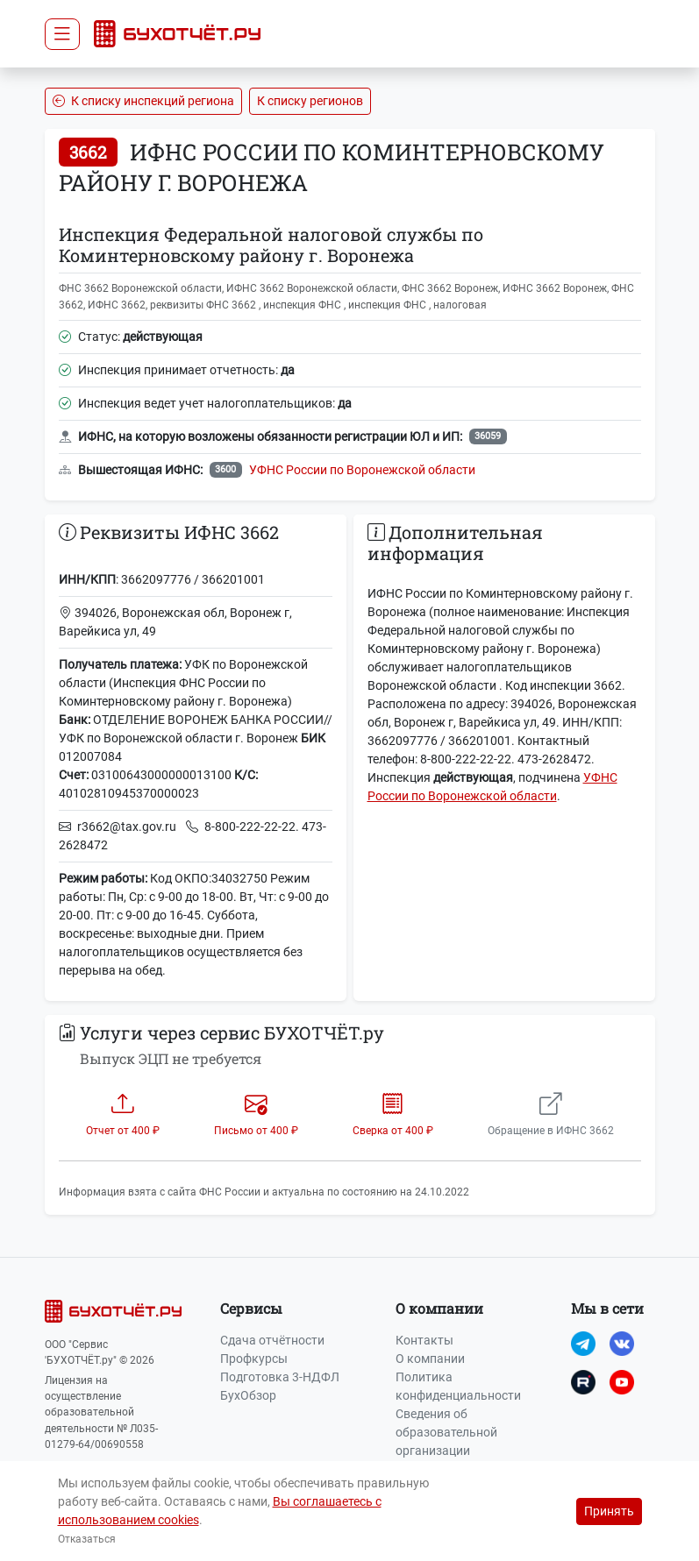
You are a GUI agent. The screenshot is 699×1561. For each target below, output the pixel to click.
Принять (609, 1511)
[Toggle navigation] (62, 34)
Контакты (424, 1340)
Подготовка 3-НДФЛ (279, 1377)
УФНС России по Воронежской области (362, 470)
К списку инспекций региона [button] (143, 101)
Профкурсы (254, 1359)
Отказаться (87, 1539)
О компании (430, 1359)
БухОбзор (248, 1395)
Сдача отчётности (272, 1340)
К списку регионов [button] (310, 101)
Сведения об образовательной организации (446, 1432)
